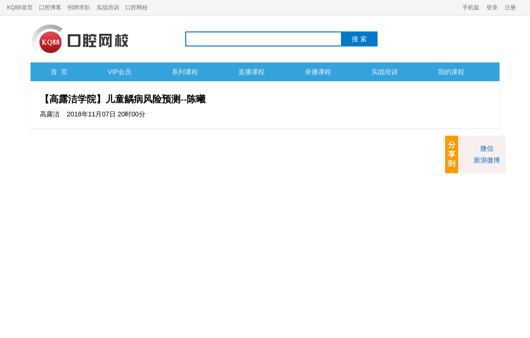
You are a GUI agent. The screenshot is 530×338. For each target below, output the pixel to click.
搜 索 (359, 39)
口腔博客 (50, 7)
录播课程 (318, 72)
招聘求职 (79, 7)
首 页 (59, 72)
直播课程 (251, 72)
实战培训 (108, 7)
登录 (492, 7)
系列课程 (185, 72)
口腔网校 (136, 7)
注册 (510, 7)
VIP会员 (120, 72)
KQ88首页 (20, 7)
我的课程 (451, 72)
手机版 (470, 7)
